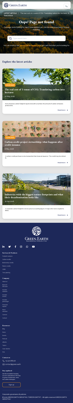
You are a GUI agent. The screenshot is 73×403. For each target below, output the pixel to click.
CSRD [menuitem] (4, 269)
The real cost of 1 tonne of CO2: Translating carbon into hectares (35, 91)
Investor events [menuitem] (4, 295)
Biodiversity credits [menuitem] (7, 262)
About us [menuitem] (4, 281)
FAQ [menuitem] (3, 352)
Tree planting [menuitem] (6, 272)
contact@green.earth (11, 364)
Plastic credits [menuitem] (6, 266)
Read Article (8, 15)
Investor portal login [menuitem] (5, 300)
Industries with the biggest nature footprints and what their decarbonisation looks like (34, 196)
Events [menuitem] (4, 335)
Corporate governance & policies (14, 394)
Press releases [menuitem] (4, 310)
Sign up (11, 385)
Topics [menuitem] (4, 345)
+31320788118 (9, 361)
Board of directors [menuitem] (4, 285)
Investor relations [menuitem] (4, 290)
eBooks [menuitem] (4, 342)
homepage (24, 45)
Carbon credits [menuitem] (6, 259)
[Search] (36, 38)
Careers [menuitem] (4, 314)
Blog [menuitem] (3, 329)
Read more (63, 110)
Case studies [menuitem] (6, 348)
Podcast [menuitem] (4, 338)
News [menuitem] (4, 332)
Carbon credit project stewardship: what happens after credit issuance (34, 143)
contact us (35, 45)
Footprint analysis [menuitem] (7, 256)
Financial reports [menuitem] (4, 305)
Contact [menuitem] (4, 318)
